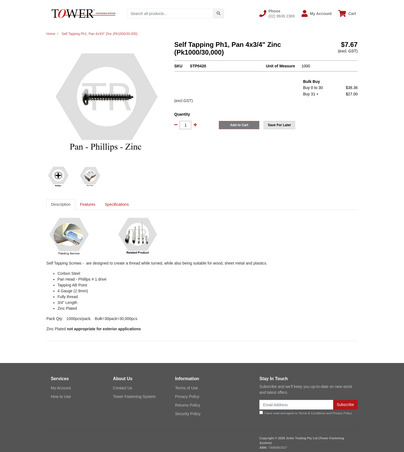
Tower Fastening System (134, 396)
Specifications (117, 204)
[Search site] (218, 13)
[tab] (60, 204)
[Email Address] (296, 405)
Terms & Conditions (311, 413)
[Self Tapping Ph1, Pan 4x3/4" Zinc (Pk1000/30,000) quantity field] (185, 125)
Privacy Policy (187, 396)
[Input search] (170, 13)
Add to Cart (239, 125)
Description (61, 204)
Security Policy (188, 414)
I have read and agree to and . (305, 413)
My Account (61, 388)
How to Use (61, 396)
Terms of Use (186, 388)
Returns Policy (187, 405)
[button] (277, 14)
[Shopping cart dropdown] (347, 13)
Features (87, 204)
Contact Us (122, 388)
